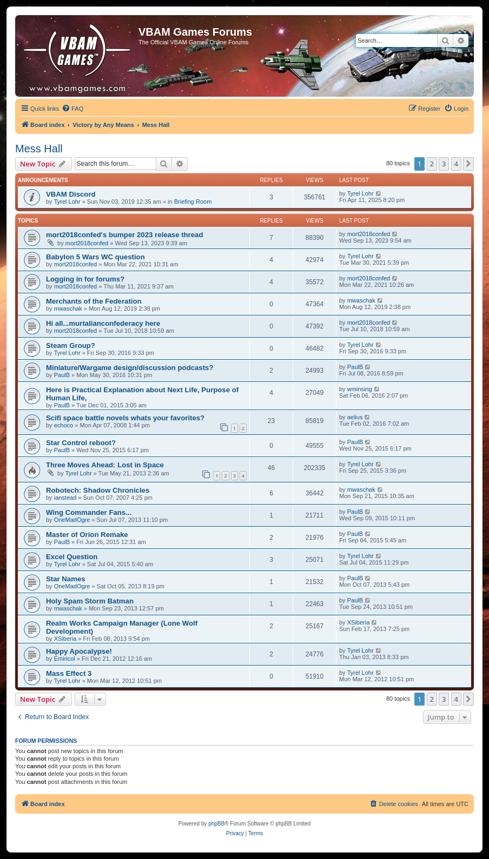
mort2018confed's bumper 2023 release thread (124, 235)
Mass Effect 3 (68, 673)
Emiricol (64, 658)
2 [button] (432, 164)
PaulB (62, 375)
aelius (355, 417)
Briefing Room (193, 201)
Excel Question (71, 557)
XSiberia (65, 638)
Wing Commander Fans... (88, 512)
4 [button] (456, 164)
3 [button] (444, 164)
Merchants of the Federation (94, 301)
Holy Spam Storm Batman (90, 601)
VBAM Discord (71, 194)
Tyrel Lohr (67, 201)
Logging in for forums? (85, 279)
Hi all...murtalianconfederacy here (103, 323)
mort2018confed (87, 243)
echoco (63, 425)
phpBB (216, 824)
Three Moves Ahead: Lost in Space (105, 465)
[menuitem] (72, 108)
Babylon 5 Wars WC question (95, 257)
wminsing (359, 389)
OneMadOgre (72, 519)
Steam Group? (70, 345)
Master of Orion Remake (87, 535)
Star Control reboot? (81, 443)
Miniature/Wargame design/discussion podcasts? (129, 368)
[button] (468, 163)
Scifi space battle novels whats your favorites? (125, 418)
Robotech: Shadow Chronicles (97, 490)
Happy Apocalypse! (79, 651)
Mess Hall (39, 149)
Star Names (65, 579)
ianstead (65, 497)
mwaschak (68, 308)
